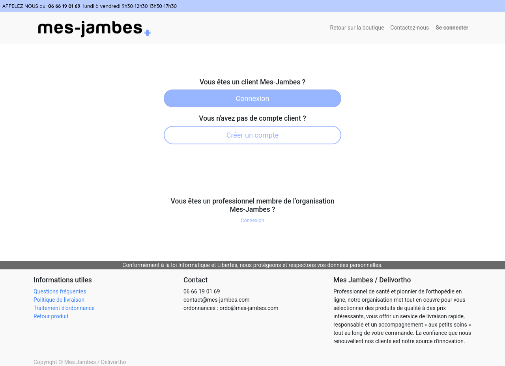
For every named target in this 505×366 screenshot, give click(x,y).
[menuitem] (409, 28)
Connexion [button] (252, 220)
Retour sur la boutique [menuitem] (357, 27)
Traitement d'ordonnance (64, 308)
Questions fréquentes (60, 291)
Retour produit (51, 316)
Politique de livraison (59, 300)
